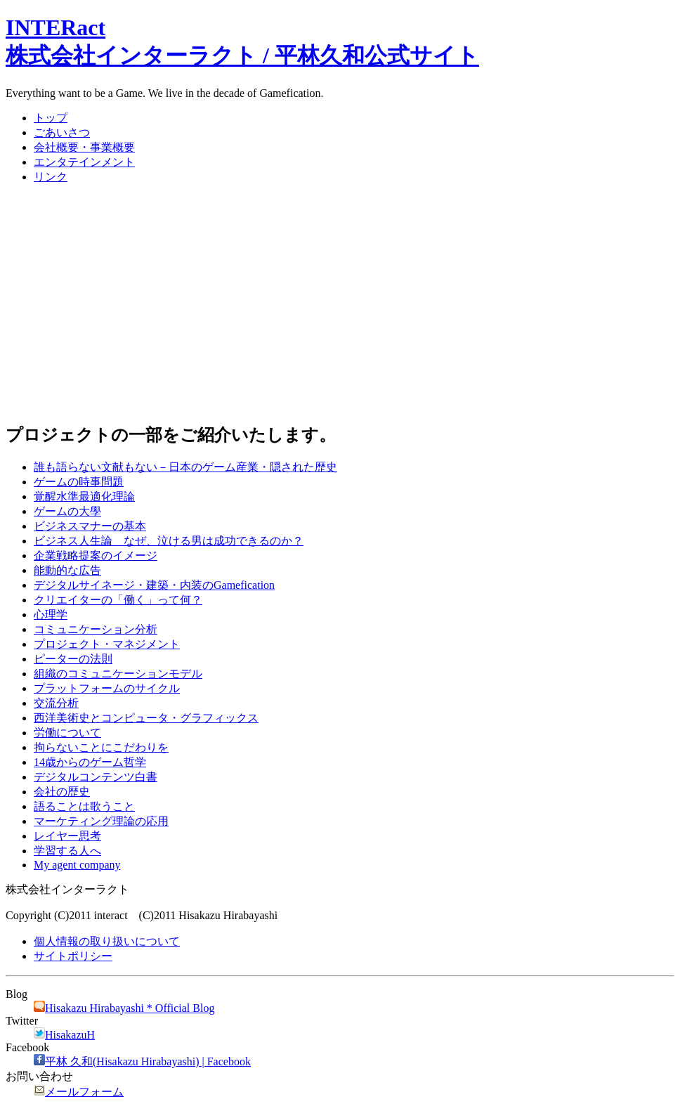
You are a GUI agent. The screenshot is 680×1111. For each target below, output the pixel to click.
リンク (50, 177)
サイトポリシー (73, 956)
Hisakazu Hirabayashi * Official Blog (124, 1008)
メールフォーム (79, 1092)
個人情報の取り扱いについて (107, 941)
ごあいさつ (62, 132)
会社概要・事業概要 (84, 147)
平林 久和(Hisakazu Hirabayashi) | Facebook (142, 1061)
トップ (50, 118)
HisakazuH (64, 1035)
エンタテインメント (84, 162)
